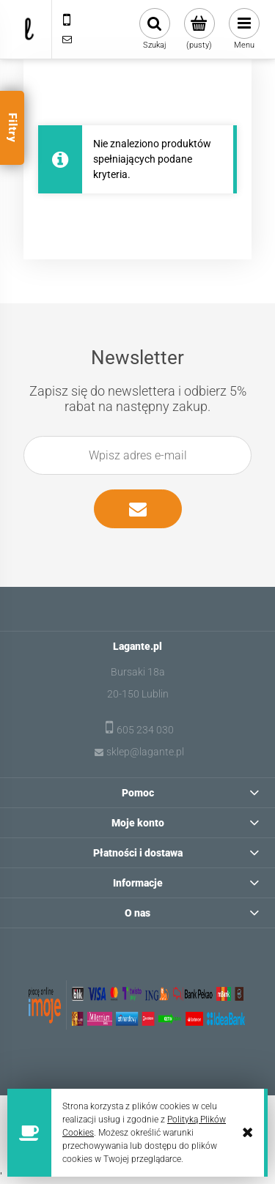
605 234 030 (145, 730)
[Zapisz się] (138, 508)
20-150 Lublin (138, 694)
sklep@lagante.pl (145, 752)
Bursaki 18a (138, 672)
